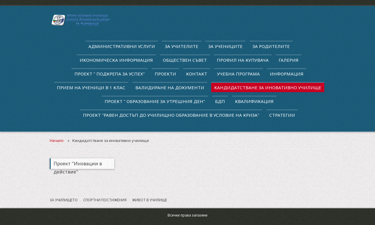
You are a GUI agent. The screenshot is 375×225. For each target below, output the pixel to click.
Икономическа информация (116, 60)
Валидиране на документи (169, 87)
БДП (220, 101)
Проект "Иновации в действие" (78, 164)
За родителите (271, 46)
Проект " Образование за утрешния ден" (155, 101)
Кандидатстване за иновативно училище (267, 87)
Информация (287, 74)
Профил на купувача (243, 60)
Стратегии (282, 115)
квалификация (254, 101)
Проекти (165, 74)
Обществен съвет (185, 60)
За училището (64, 199)
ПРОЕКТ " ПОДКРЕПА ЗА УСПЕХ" (109, 74)
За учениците (225, 46)
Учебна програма (238, 74)
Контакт (196, 74)
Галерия (289, 60)
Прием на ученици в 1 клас (91, 87)
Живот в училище (149, 199)
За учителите (181, 46)
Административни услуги (121, 46)
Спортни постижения (105, 199)
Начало (57, 140)
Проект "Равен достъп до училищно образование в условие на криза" (171, 115)
